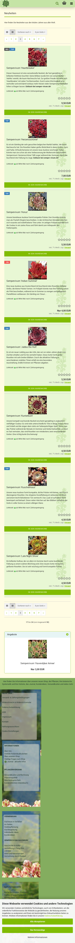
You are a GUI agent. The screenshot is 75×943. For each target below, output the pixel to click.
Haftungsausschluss (10, 726)
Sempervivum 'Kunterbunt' (19, 415)
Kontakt (5, 722)
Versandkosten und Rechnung (16, 775)
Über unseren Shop (12, 756)
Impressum (6, 717)
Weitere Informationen (37, 937)
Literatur (7, 851)
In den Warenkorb (37, 112)
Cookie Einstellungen (10, 731)
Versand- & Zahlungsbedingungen (15, 697)
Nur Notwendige (37, 930)
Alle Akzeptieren (37, 921)
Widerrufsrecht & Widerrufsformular (16, 702)
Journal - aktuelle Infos (16, 762)
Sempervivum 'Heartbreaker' (20, 68)
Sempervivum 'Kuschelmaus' (20, 487)
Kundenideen (9, 835)
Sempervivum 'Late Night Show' (22, 556)
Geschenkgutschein (12, 780)
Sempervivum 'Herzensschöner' (22, 139)
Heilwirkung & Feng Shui (14, 848)
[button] (7, 32)
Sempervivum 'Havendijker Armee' (37, 663)
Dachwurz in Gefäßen (13, 822)
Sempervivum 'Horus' (17, 212)
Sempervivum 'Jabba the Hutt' (21, 347)
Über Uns (8, 751)
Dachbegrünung (10, 830)
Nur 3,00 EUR (37, 669)
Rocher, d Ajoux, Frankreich (15, 895)
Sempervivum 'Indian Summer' (21, 281)
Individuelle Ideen (11, 832)
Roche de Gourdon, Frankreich (16, 892)
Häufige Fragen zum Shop (14, 759)
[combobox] (24, 32)
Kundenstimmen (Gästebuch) (16, 783)
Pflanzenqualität (10, 778)
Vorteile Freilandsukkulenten (15, 754)
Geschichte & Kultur (12, 845)
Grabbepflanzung (11, 827)
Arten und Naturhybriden (14, 853)
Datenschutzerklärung (53, 916)
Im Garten (8, 824)
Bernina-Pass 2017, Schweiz (15, 898)
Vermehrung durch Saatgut (15, 856)
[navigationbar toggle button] (71, 3)
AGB (4, 712)
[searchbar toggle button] (57, 3)
